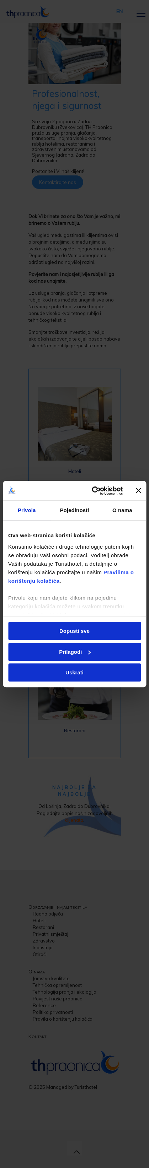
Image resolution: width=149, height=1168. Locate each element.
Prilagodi (74, 652)
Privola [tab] (27, 510)
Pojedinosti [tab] (74, 510)
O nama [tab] (122, 510)
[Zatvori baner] (138, 490)
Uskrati (74, 672)
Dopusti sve (74, 631)
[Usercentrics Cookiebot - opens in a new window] (93, 490)
